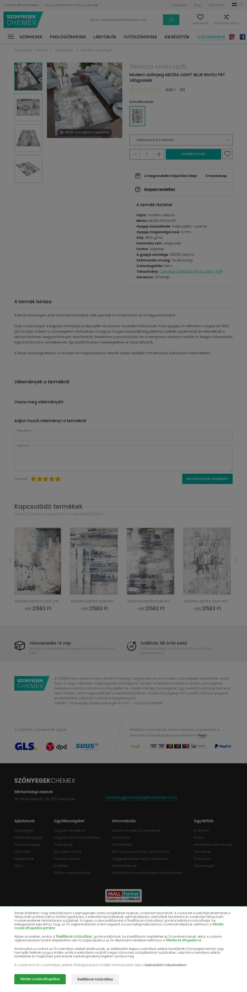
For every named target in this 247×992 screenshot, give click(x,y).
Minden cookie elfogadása (40, 980)
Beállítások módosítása (97, 980)
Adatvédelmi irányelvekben (165, 966)
